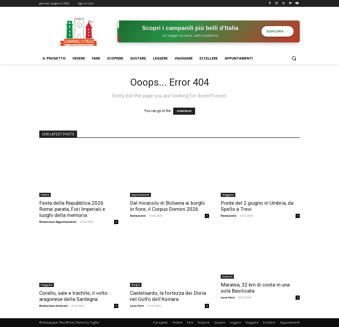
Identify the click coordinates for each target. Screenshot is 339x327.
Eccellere (269, 322)
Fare (190, 322)
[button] (294, 58)
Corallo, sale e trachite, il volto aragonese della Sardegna (73, 296)
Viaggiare (228, 194)
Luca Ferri (137, 305)
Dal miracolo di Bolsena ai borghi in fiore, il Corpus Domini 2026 (167, 206)
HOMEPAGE (184, 111)
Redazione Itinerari (53, 305)
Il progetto (160, 322)
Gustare (219, 322)
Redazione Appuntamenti (58, 222)
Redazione (138, 215)
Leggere (235, 322)
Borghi (135, 284)
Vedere (45, 194)
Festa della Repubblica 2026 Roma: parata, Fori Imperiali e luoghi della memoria (72, 209)
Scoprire (227, 276)
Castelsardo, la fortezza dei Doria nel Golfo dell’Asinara (168, 296)
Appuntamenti (140, 194)
